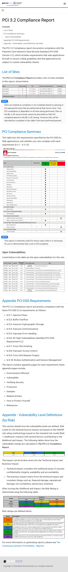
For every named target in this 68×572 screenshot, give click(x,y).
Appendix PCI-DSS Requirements (17, 40)
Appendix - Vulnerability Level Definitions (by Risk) (23, 43)
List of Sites (8, 30)
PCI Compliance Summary (14, 34)
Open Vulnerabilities (13, 37)
